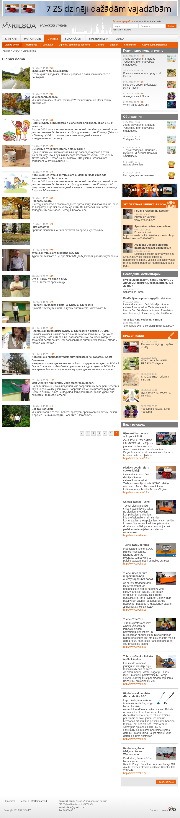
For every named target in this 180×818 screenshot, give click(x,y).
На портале (32, 38)
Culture (100, 44)
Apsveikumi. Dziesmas (154, 44)
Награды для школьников (138, 175)
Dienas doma (12, 44)
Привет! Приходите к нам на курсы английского (62, 304)
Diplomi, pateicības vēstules (74, 44)
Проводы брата (42, 200)
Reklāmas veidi (39, 801)
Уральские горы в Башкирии (50, 70)
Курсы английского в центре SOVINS (55, 252)
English (114, 44)
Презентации (99, 38)
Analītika (48, 44)
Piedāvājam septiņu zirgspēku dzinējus (147, 298)
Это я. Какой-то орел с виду (49, 278)
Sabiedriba (130, 44)
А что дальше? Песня (136, 96)
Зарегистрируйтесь (124, 21)
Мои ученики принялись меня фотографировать (63, 382)
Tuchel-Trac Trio (133, 619)
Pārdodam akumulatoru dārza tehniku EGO (137, 695)
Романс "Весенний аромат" (152, 210)
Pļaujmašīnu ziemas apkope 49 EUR (135, 435)
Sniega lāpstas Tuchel (136, 501)
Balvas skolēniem (133, 164)
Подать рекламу (166, 782)
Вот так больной (42, 408)
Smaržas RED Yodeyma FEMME (142, 319)
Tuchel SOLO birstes (136, 544)
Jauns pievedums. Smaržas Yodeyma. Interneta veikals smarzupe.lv (139, 61)
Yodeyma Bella (131, 139)
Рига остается (40, 226)
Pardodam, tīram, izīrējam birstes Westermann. (133, 751)
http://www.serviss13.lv (136, 458)
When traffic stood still (136, 104)
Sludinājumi (73, 38)
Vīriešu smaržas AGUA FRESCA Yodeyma (154, 362)
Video (120, 38)
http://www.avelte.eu (134, 535)
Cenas (23, 801)
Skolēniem (9, 801)
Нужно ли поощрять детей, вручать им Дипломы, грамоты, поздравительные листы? (148, 282)
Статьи (53, 38)
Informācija (31, 44)
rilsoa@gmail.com (75, 807)
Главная (11, 38)
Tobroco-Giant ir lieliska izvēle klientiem (138, 658)
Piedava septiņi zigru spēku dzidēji (136, 469)
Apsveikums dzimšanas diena (152, 226)
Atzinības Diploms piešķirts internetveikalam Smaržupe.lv (152, 246)
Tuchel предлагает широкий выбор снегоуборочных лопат (138, 576)
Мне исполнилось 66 (45, 96)
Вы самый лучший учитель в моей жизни (58, 148)
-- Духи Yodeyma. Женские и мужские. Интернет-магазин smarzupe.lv (140, 153)
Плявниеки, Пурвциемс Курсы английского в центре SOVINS (70, 330)
